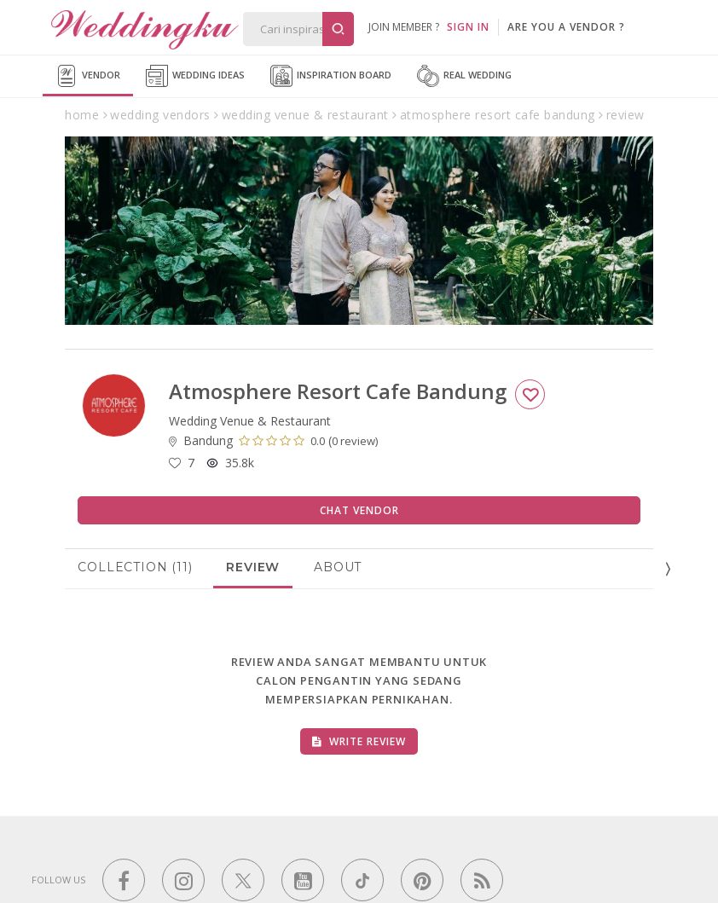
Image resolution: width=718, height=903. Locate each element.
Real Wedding (464, 76)
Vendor (87, 76)
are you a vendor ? (566, 27)
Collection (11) (135, 567)
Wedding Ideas (195, 76)
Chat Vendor (359, 510)
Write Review (359, 741)
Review (253, 567)
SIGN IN (468, 27)
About (338, 567)
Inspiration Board (330, 76)
